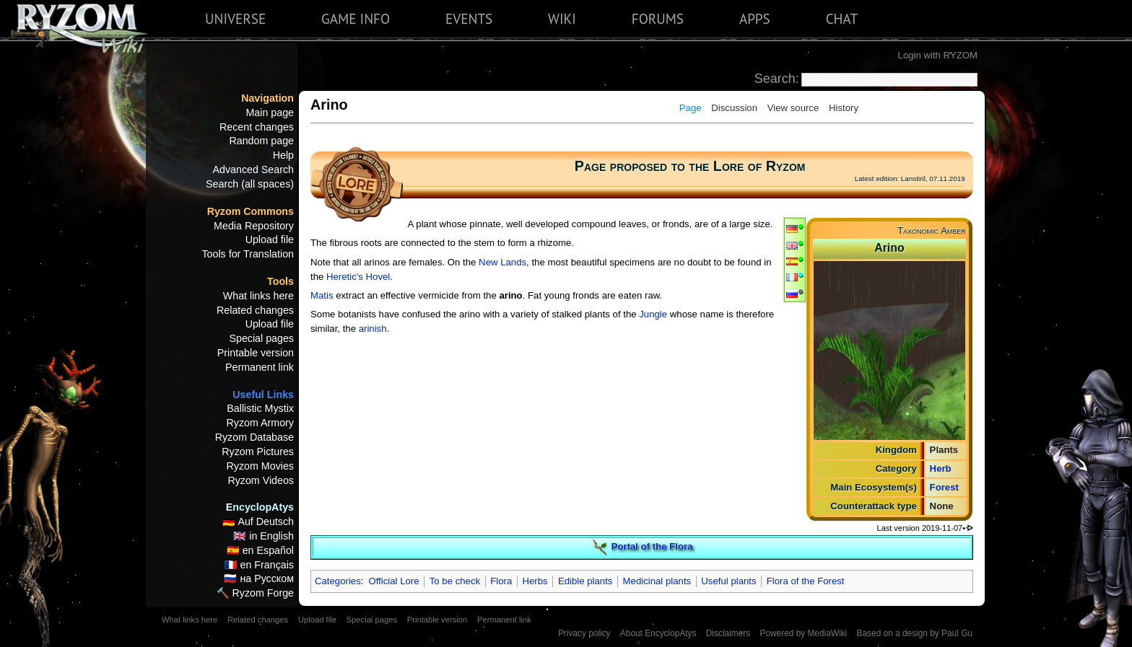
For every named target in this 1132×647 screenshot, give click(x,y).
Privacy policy (584, 633)
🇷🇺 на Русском (259, 578)
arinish (373, 328)
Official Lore (393, 581)
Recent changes (256, 127)
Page (690, 107)
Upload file (269, 239)
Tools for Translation (247, 254)
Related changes (255, 310)
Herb (941, 468)
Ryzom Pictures (258, 451)
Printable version (255, 352)
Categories (338, 581)
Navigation (267, 98)
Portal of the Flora (651, 547)
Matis (322, 295)
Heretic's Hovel (358, 276)
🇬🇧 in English (263, 536)
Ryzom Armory (260, 422)
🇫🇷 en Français (259, 565)
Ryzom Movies (260, 466)
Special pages (261, 338)
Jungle (653, 314)
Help (283, 155)
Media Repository (254, 226)
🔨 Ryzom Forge (255, 593)
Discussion (734, 107)
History (843, 107)
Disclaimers (728, 633)
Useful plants (728, 581)
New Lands (502, 262)
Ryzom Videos (260, 480)
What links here (258, 296)
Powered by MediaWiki (803, 633)
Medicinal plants (657, 581)
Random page (261, 140)
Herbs (535, 581)
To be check (455, 581)
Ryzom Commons (250, 211)
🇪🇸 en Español (260, 550)
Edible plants (585, 581)
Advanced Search (254, 169)
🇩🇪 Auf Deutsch (258, 521)
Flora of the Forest (806, 581)
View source (793, 107)
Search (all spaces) (250, 184)
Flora (501, 581)
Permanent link (259, 367)
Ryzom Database (254, 437)
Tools (280, 281)
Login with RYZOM (938, 55)
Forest (944, 487)
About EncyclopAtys (658, 633)
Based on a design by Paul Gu (914, 633)
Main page (269, 112)
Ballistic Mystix (260, 408)
